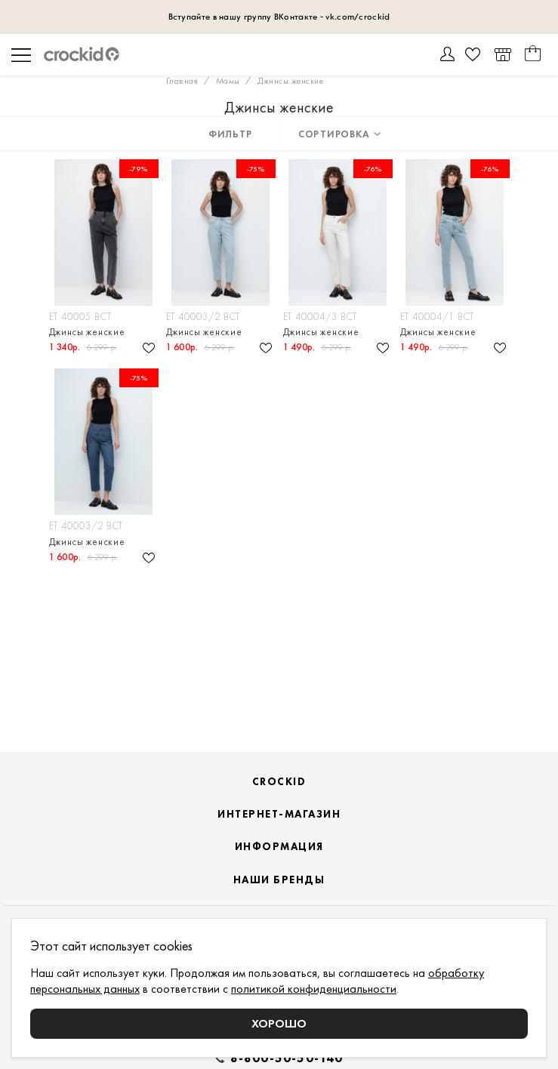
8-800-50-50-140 (287, 1058)
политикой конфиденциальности (313, 989)
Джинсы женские (87, 332)
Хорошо (279, 1023)
